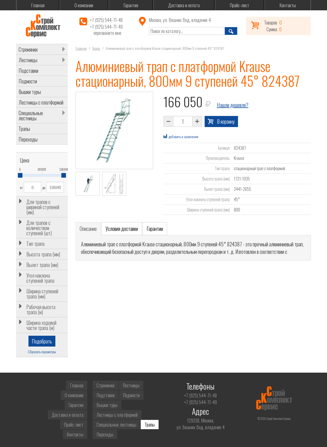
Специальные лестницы (31, 115)
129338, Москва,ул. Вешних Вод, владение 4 (200, 423)
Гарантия (130, 5)
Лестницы (28, 60)
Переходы (28, 139)
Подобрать (42, 341)
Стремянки (28, 49)
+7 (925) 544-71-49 (106, 26)
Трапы (24, 128)
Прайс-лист (239, 5)
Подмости (28, 81)
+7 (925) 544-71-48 (106, 20)
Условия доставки (122, 228)
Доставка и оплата (184, 5)
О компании (84, 5)
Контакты (287, 5)
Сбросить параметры (42, 351)
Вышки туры (30, 92)
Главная (37, 5)
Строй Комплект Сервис (43, 25)
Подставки (28, 70)
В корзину (226, 121)
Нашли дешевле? (232, 105)
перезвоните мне (107, 33)
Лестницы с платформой (41, 102)
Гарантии (155, 228)
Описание (88, 228)
